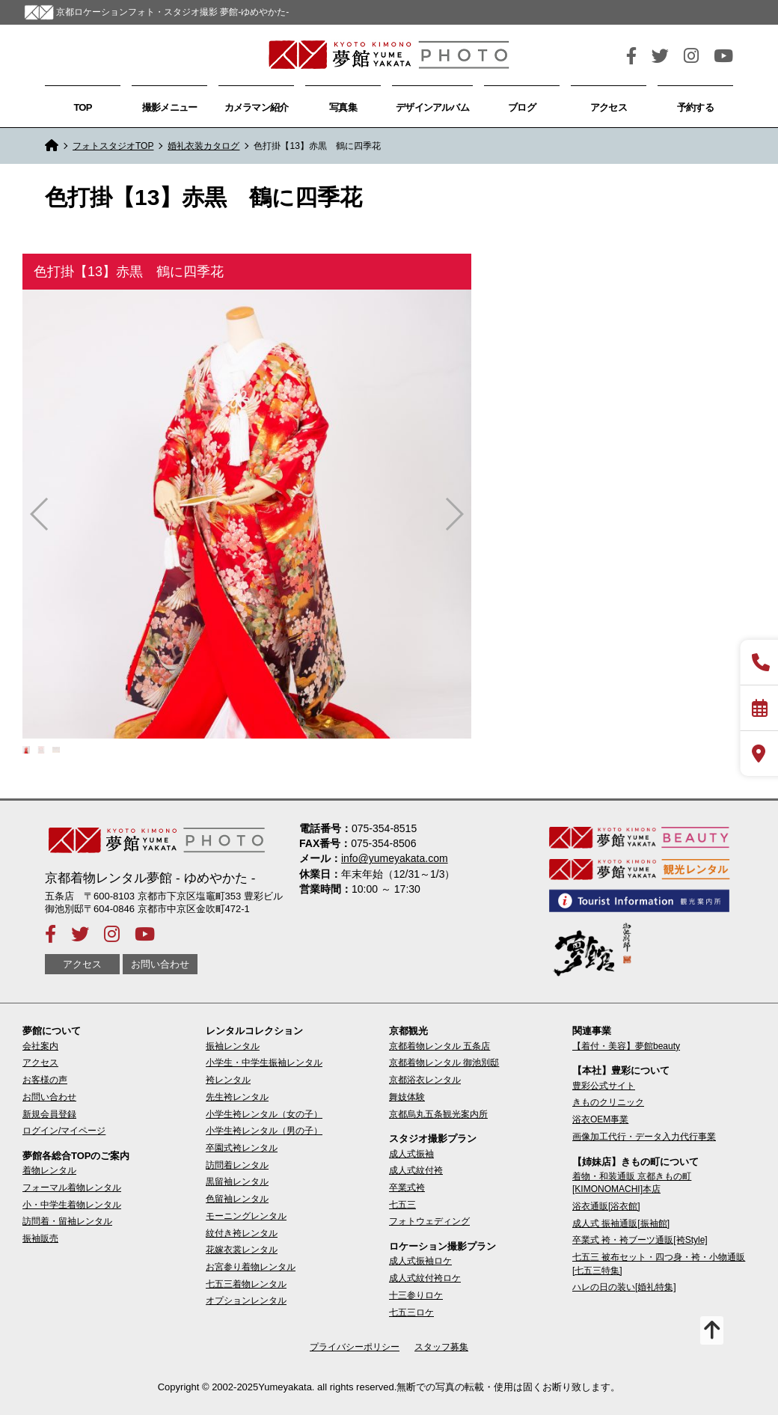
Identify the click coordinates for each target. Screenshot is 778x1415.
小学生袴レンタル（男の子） (264, 1130)
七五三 (402, 1204)
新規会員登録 (49, 1114)
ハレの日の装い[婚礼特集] (624, 1287)
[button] (454, 514)
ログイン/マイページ (63, 1130)
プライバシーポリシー (354, 1346)
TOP (82, 107)
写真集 (343, 107)
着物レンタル (49, 1170)
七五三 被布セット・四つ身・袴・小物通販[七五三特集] (658, 1263)
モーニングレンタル (246, 1216)
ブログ (522, 107)
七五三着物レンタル (246, 1284)
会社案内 (40, 1046)
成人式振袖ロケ (420, 1261)
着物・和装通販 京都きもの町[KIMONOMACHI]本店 (631, 1182)
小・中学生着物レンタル (71, 1204)
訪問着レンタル (237, 1165)
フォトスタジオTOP (113, 146)
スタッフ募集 (441, 1346)
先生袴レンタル (237, 1097)
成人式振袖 (411, 1154)
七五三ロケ (411, 1312)
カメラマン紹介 (256, 107)
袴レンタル (228, 1080)
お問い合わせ (160, 964)
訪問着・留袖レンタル (67, 1221)
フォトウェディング (429, 1221)
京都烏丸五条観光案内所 (438, 1114)
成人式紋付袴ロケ (425, 1278)
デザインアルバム (432, 107)
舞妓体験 (407, 1097)
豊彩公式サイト (603, 1086)
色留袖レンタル (237, 1199)
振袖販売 (40, 1238)
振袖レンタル (233, 1046)
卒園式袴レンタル (242, 1148)
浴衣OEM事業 (600, 1119)
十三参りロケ (416, 1295)
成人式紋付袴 (416, 1170)
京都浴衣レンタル (425, 1080)
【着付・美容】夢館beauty (626, 1046)
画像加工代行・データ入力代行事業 (644, 1136)
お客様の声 (44, 1080)
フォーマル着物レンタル (71, 1187)
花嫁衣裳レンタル (242, 1249)
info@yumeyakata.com (394, 858)
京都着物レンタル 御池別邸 (444, 1062)
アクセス (608, 107)
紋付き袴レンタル (242, 1233)
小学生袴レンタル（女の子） (264, 1114)
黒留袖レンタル (237, 1181)
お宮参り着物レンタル (250, 1267)
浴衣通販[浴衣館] (606, 1206)
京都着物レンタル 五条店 (439, 1046)
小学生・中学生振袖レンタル (264, 1062)
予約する (695, 107)
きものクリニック (608, 1102)
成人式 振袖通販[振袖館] (621, 1223)
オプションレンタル (246, 1300)
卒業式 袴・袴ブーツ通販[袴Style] (640, 1240)
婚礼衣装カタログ (203, 146)
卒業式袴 (407, 1187)
